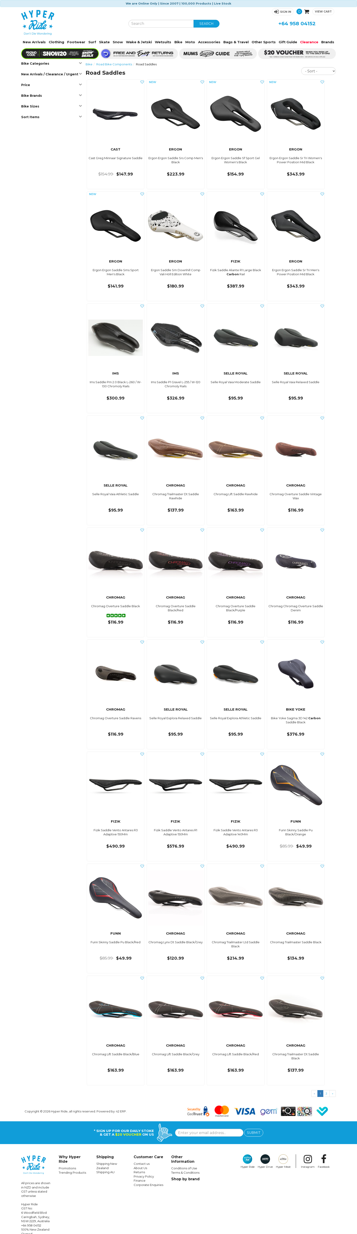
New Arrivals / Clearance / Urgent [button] (51, 74)
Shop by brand (185, 1179)
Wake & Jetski (139, 42)
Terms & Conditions (185, 1172)
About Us (140, 1168)
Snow (118, 42)
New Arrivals (34, 42)
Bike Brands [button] (51, 95)
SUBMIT (253, 1133)
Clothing (56, 42)
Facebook (324, 1161)
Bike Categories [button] (51, 63)
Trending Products (72, 1172)
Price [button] (51, 85)
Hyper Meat (283, 1161)
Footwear (76, 42)
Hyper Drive (265, 1161)
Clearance (309, 42)
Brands (327, 42)
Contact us (142, 1163)
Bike (178, 42)
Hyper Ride (248, 1161)
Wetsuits (163, 42)
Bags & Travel (236, 42)
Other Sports (264, 42)
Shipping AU (105, 1172)
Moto (190, 42)
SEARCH (206, 24)
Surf (92, 42)
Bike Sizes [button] (51, 106)
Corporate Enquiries (148, 1185)
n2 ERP (121, 1111)
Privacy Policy (144, 1176)
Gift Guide (288, 42)
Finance (139, 1180)
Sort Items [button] (51, 117)
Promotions (67, 1168)
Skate (104, 42)
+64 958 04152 (297, 23)
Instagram (308, 1161)
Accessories (209, 42)
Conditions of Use (184, 1168)
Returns (139, 1172)
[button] (282, 11)
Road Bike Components (114, 64)
